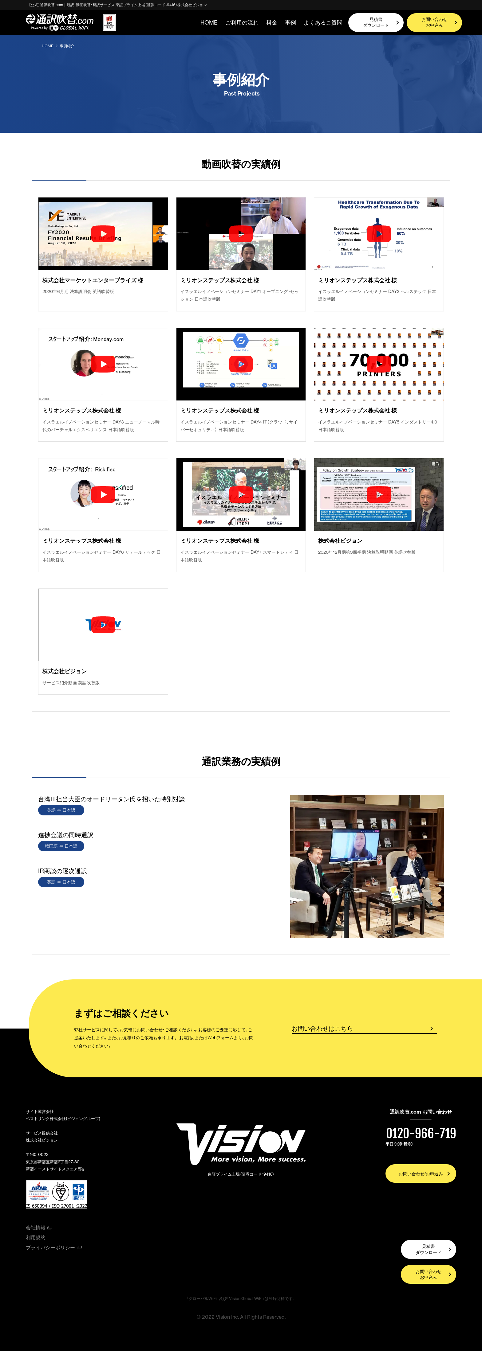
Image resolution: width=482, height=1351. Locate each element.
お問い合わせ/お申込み (421, 1173)
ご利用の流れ (242, 22)
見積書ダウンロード (376, 22)
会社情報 (35, 1227)
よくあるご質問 (323, 22)
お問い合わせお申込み (434, 22)
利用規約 (35, 1237)
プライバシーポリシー (50, 1247)
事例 (290, 22)
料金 (271, 22)
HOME (209, 22)
